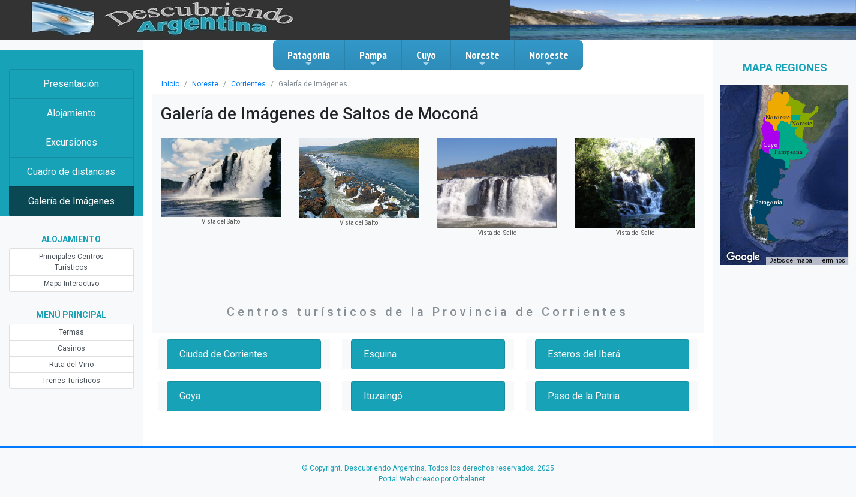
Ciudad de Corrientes (223, 354)
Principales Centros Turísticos (71, 262)
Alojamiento (71, 113)
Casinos (71, 348)
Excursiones (71, 142)
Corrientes (248, 84)
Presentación (71, 83)
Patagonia (308, 58)
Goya (189, 396)
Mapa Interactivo (71, 283)
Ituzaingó (383, 396)
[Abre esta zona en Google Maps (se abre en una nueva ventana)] (743, 257)
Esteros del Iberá (584, 354)
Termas (71, 332)
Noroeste (549, 58)
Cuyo (426, 58)
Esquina (380, 354)
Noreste (482, 58)
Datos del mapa (790, 260)
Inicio (170, 84)
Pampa (373, 58)
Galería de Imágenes (71, 201)
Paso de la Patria (584, 396)
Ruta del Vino (71, 364)
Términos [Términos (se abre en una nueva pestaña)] (832, 260)
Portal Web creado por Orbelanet (432, 479)
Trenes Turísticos (71, 380)
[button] (769, 202)
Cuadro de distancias (71, 171)
